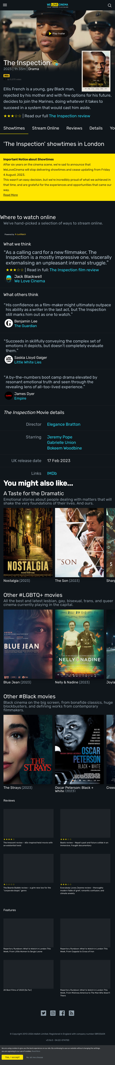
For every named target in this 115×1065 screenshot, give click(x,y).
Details (96, 128)
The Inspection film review (74, 269)
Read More (36, 1051)
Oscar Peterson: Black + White (74, 789)
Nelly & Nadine (67, 682)
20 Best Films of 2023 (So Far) (17, 990)
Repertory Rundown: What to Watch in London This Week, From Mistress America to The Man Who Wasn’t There (85, 993)
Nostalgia (11, 581)
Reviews (74, 128)
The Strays (12, 787)
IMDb (52, 473)
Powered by (15, 234)
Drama (33, 69)
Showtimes (14, 128)
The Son (62, 581)
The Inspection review (69, 115)
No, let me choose (34, 1057)
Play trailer (55, 33)
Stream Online (45, 128)
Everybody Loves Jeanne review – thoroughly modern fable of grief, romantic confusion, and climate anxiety (82, 891)
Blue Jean (12, 682)
